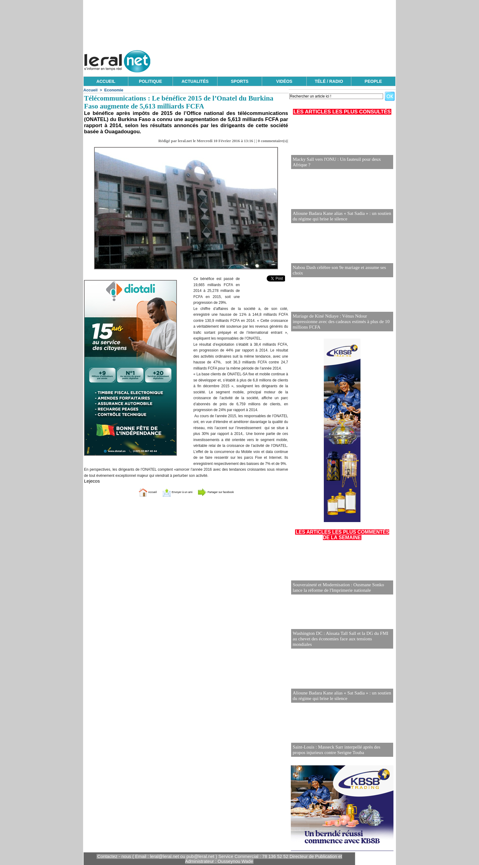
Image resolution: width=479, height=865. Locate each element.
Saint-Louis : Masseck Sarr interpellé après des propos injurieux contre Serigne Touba (339, 750)
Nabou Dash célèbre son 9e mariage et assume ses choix (341, 273)
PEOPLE (373, 81)
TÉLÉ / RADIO (329, 81)
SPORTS (240, 81)
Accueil (90, 90)
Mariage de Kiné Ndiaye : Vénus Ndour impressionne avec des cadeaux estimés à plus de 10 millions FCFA (339, 324)
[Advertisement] (284, 59)
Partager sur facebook (226, 491)
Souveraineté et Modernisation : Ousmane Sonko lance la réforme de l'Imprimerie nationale (342, 588)
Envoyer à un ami (171, 491)
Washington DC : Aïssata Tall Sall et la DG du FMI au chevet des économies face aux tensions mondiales (339, 642)
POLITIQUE (150, 81)
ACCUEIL (105, 81)
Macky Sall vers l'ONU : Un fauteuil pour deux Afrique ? (342, 165)
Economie (113, 90)
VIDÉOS (284, 81)
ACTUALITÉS (195, 81)
